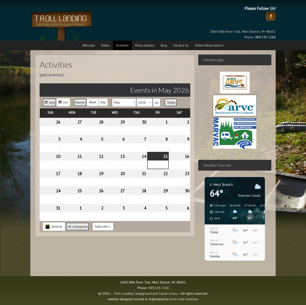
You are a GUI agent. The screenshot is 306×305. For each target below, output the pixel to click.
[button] (216, 212)
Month (80, 102)
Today (171, 102)
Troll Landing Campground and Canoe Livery (73, 25)
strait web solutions (183, 299)
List (63, 103)
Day (103, 102)
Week (92, 102)
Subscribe (103, 226)
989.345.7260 (158, 288)
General (53, 227)
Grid (49, 103)
